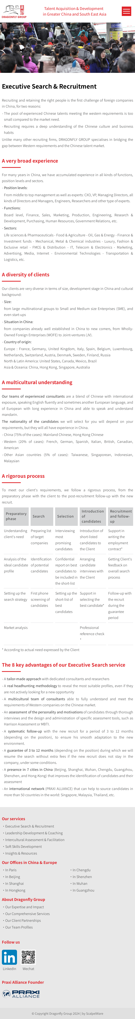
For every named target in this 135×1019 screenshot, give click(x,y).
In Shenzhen (82, 876)
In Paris (10, 869)
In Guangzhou (83, 890)
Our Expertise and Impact (24, 906)
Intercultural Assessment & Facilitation (35, 839)
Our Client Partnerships (23, 920)
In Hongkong (15, 890)
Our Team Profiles (19, 927)
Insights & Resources (21, 853)
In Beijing (12, 876)
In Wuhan (80, 883)
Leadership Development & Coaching (34, 832)
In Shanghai (14, 883)
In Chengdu (82, 869)
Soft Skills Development (23, 846)
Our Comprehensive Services (27, 913)
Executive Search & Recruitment (29, 826)
